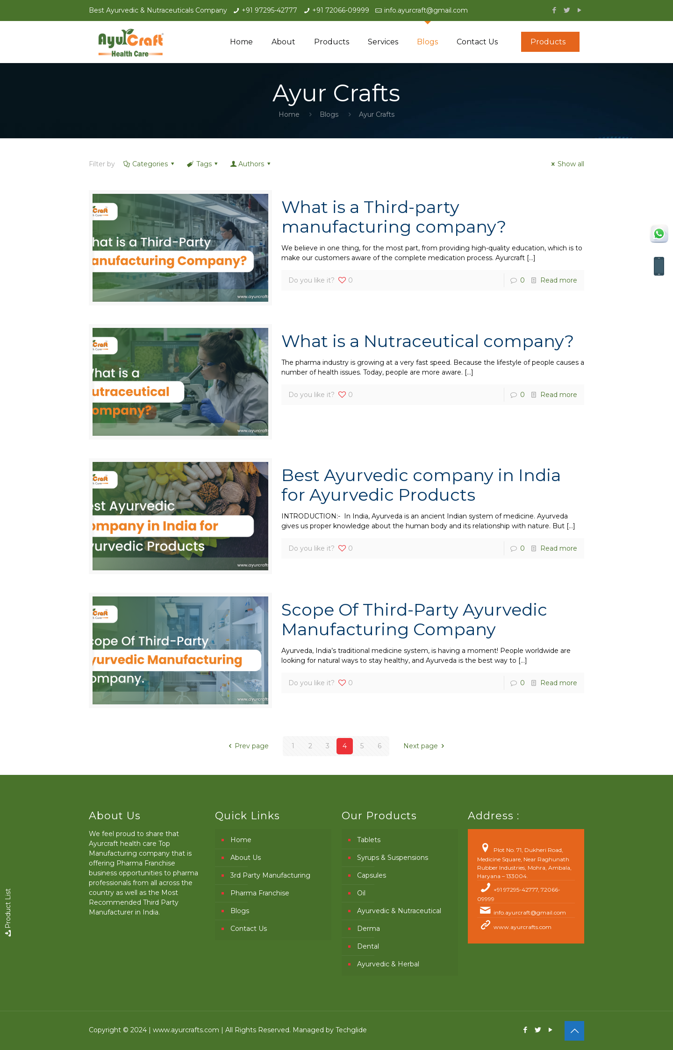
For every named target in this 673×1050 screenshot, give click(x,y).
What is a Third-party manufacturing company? (393, 217)
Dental (368, 946)
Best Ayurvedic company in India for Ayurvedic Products (421, 485)
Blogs (329, 114)
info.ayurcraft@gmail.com (426, 10)
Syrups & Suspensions (392, 857)
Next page (425, 746)
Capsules (371, 875)
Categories (149, 164)
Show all (567, 164)
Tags (203, 164)
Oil (361, 893)
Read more (558, 280)
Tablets (368, 840)
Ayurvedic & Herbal (388, 964)
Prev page (247, 746)
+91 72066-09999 (340, 10)
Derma (368, 928)
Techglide (351, 1030)
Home (289, 114)
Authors (251, 164)
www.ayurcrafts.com (522, 926)
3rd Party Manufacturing (270, 875)
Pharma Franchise (259, 893)
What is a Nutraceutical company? (427, 341)
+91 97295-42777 (269, 10)
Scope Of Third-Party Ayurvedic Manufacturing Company (414, 619)
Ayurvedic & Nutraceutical (399, 911)
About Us (245, 857)
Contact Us (248, 928)
